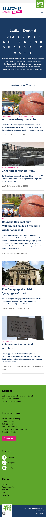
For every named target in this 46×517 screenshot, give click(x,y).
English (4, 492)
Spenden (9, 438)
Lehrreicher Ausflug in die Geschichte (23, 345)
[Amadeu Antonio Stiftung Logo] (7, 508)
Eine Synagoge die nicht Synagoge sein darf (23, 290)
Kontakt (5, 489)
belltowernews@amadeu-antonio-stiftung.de (18, 396)
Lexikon (4, 484)
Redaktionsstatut (8, 487)
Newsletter (6, 495)
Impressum (40, 513)
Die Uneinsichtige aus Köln (23, 118)
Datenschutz (39, 511)
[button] (3, 513)
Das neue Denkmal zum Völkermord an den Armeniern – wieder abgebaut (23, 224)
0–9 (9, 36)
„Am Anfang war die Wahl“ (23, 169)
